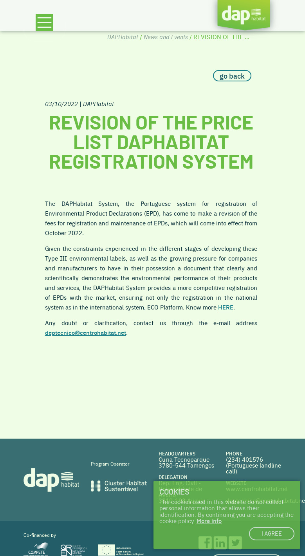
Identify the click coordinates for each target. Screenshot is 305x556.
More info (209, 520)
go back (232, 76)
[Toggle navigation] (44, 26)
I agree (272, 534)
